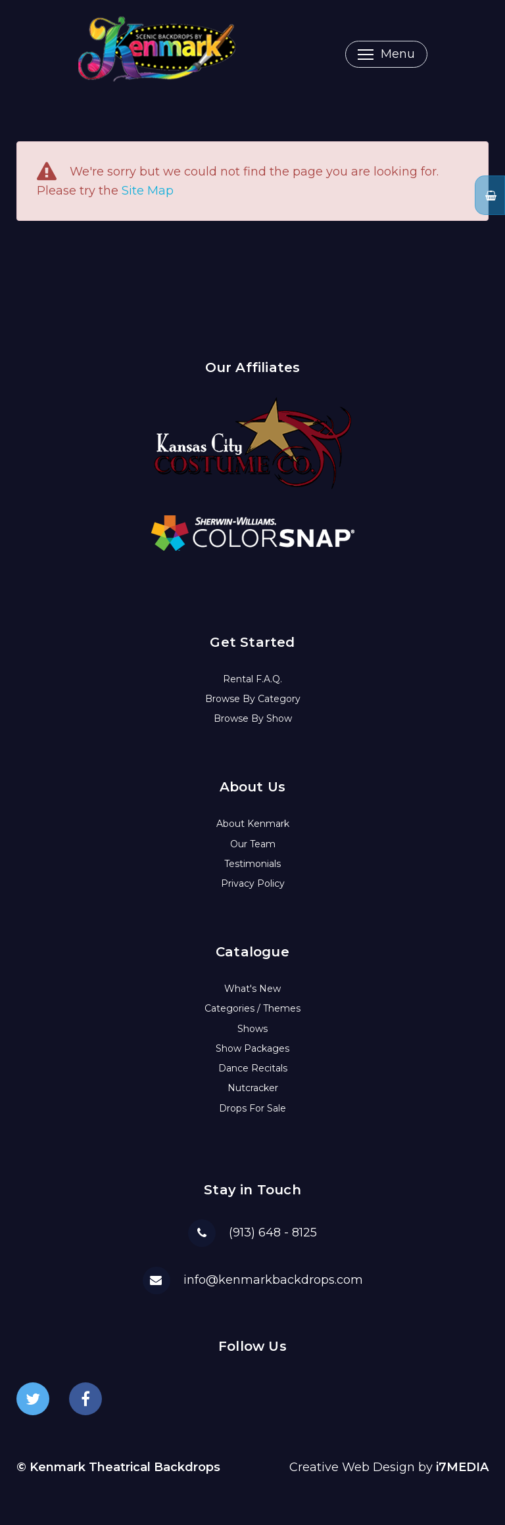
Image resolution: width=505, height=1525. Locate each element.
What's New (252, 989)
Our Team (253, 844)
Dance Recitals (252, 1068)
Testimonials (252, 864)
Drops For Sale (252, 1108)
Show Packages (252, 1048)
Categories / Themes (252, 1008)
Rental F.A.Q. (252, 679)
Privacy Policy (253, 883)
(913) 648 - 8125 (273, 1232)
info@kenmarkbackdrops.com (273, 1280)
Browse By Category (253, 699)
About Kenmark (252, 824)
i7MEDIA (462, 1467)
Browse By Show (253, 718)
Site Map (148, 190)
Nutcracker (253, 1088)
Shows (252, 1029)
